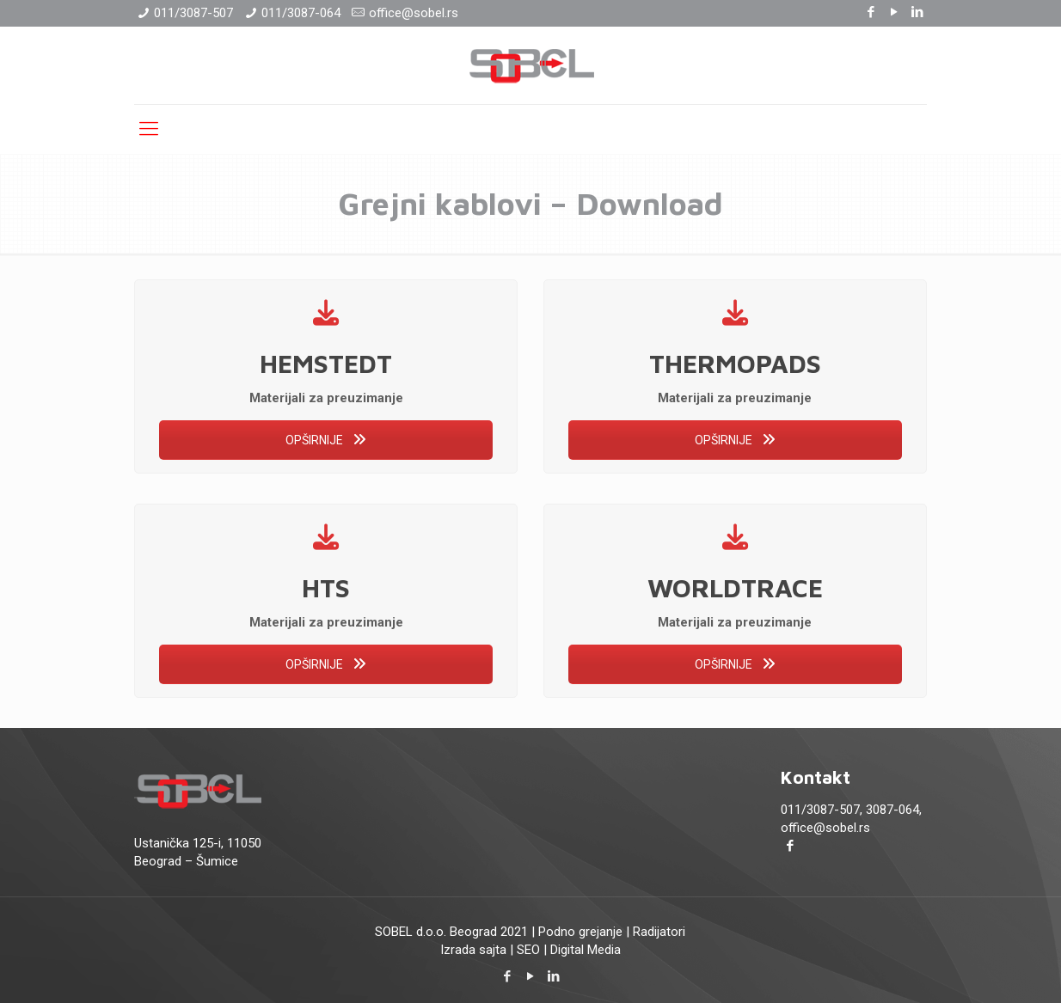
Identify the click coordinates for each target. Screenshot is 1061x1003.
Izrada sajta (473, 949)
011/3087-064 (300, 13)
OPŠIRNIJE (325, 440)
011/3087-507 (193, 13)
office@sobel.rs (413, 13)
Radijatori (659, 931)
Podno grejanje (580, 931)
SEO (528, 949)
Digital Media (585, 949)
